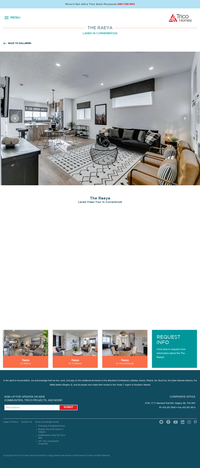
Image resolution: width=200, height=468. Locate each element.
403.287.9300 (169, 408)
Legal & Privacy (10, 422)
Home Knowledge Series (47, 422)
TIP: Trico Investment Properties (48, 442)
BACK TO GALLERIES (19, 43)
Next (185, 118)
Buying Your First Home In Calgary (50, 430)
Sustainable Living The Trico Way (51, 436)
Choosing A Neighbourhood (51, 426)
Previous (15, 118)
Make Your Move (126, 4)
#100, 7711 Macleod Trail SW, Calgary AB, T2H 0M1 (170, 403)
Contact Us (26, 422)
